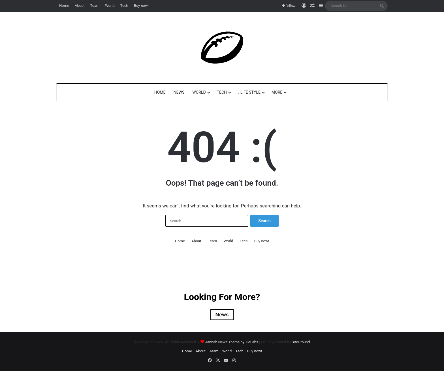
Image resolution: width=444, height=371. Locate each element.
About (80, 5)
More (277, 92)
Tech (124, 5)
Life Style (249, 92)
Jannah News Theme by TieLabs (231, 342)
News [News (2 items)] (222, 315)
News (179, 92)
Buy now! (141, 5)
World (110, 5)
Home (64, 5)
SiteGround (301, 342)
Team (95, 5)
